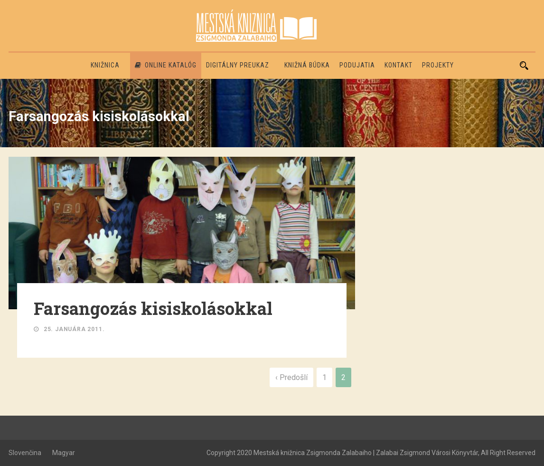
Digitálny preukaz (237, 65)
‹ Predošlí (291, 377)
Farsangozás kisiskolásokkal (153, 308)
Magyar (63, 452)
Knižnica (105, 65)
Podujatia (357, 65)
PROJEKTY (438, 65)
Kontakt (399, 65)
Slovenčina (25, 452)
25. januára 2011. (74, 329)
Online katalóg (166, 65)
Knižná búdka (307, 65)
